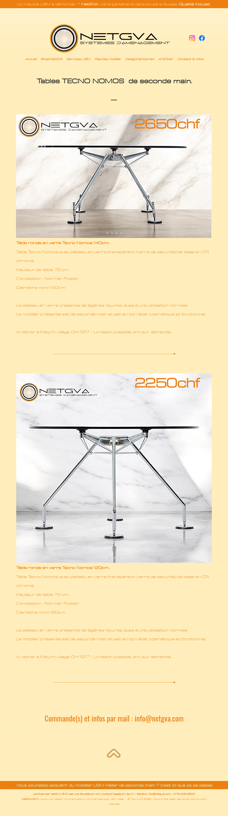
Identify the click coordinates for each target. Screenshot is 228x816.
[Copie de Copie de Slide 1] (116, 233)
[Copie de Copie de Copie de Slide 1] (120, 233)
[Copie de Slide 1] (112, 233)
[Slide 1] (107, 233)
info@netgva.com (159, 718)
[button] (51, 59)
